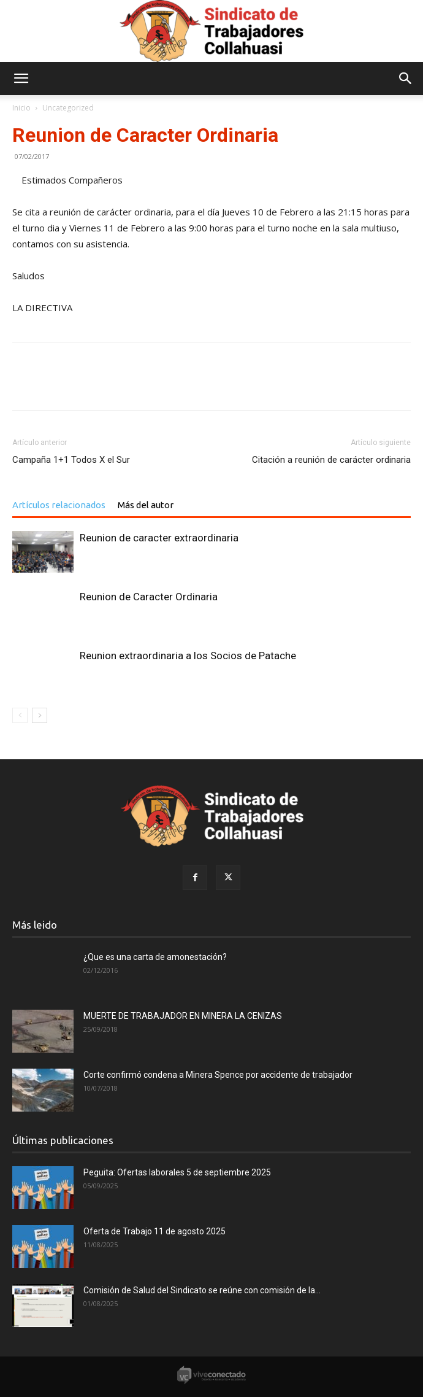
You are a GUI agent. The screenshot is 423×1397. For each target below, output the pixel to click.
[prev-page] (20, 715)
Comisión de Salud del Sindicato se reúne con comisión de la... (202, 1290)
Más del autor (145, 505)
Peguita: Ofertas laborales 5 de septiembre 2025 (177, 1172)
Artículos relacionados (58, 505)
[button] (20, 78)
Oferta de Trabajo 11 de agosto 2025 (154, 1231)
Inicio (21, 108)
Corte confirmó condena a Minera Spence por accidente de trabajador (217, 1075)
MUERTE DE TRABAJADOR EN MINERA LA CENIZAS (182, 1016)
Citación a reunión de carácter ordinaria (331, 459)
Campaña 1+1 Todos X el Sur (71, 459)
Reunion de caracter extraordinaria (159, 538)
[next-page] (39, 715)
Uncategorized (68, 108)
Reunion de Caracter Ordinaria (149, 596)
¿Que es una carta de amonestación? (155, 957)
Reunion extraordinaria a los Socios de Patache (188, 655)
